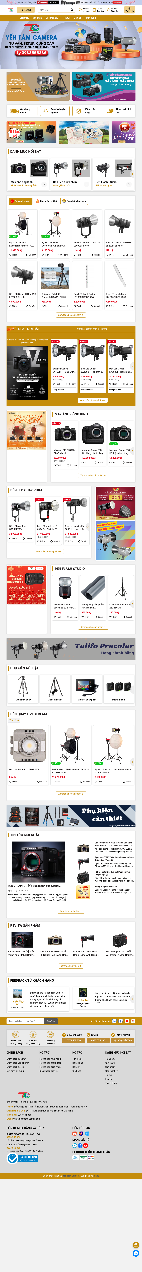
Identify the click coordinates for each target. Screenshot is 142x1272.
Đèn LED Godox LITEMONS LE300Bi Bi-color (22, 295)
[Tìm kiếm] (72, 10)
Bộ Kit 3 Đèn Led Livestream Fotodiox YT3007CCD (113, 861)
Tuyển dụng (90, 18)
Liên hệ (77, 18)
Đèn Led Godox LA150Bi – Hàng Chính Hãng (64, 370)
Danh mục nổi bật (25, 152)
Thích (13, 255)
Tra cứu (100, 10)
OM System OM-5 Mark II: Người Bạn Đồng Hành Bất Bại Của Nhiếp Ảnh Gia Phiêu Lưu (113, 932)
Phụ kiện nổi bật (24, 668)
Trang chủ (12, 18)
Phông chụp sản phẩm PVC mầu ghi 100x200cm (93, 606)
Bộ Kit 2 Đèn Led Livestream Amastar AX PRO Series (53, 244)
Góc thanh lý (52, 18)
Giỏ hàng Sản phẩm (116, 10)
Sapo (96, 1264)
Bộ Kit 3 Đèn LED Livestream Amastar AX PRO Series (21, 244)
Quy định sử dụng (15, 1159)
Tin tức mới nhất (25, 923)
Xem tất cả (14, 748)
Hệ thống (86, 10)
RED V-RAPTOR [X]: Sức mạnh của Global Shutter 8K (33, 974)
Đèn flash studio (70, 569)
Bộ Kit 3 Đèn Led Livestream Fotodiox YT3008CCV (70, 861)
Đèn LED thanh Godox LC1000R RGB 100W (84, 295)
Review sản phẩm (25, 1014)
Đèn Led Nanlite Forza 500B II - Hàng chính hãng (76, 528)
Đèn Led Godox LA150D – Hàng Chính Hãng (92, 370)
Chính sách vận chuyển (18, 1151)
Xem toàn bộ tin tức (71, 999)
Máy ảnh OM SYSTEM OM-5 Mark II (64, 452)
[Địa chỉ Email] (32, 1109)
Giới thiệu (24, 18)
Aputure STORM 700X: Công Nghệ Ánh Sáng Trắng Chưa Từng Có (114, 947)
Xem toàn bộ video (71, 1054)
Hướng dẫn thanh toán (51, 1151)
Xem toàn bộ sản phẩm (71, 315)
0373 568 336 (74, 1128)
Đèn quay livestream (28, 742)
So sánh (31, 255)
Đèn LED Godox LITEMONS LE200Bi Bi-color (119, 244)
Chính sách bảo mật (16, 1147)
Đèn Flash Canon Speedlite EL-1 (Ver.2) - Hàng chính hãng (65, 606)
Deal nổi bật (23, 329)
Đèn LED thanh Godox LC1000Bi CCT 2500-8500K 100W (117, 296)
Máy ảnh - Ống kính (71, 414)
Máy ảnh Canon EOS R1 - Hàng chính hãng (92, 452)
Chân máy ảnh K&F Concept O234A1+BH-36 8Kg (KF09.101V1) (54, 296)
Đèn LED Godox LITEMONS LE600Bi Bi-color (87, 244)
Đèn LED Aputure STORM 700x (17, 528)
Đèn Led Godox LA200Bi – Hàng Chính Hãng (120, 370)
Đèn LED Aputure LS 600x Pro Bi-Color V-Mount (47, 528)
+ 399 (123, 168)
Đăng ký (76, 1155)
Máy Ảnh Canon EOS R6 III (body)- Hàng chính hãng (119, 452)
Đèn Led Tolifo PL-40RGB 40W (24, 797)
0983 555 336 (98, 1128)
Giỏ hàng (76, 1159)
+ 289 (81, 168)
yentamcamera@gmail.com (26, 1207)
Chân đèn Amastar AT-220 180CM (120, 606)
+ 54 (38, 168)
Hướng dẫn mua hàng (50, 1147)
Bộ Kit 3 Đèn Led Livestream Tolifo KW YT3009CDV (26, 861)
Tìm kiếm (77, 1147)
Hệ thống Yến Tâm (122, 1128)
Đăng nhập (77, 1151)
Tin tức (67, 18)
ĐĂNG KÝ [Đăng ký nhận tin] (51, 1109)
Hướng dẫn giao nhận (50, 1155)
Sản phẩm (37, 18)
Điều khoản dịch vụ (49, 1159)
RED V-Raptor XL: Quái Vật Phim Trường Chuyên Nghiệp (112, 961)
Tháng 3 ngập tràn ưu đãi (106, 975)
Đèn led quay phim (26, 490)
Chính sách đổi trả (15, 1155)
